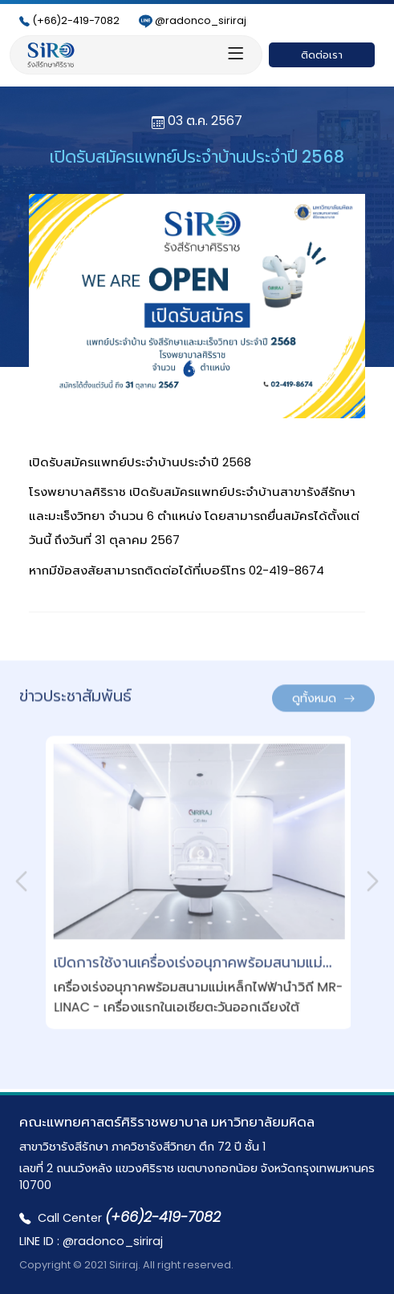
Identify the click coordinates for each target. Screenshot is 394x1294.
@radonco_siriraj (192, 21)
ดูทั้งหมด (323, 692)
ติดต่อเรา (322, 55)
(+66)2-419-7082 (69, 21)
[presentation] (21, 876)
